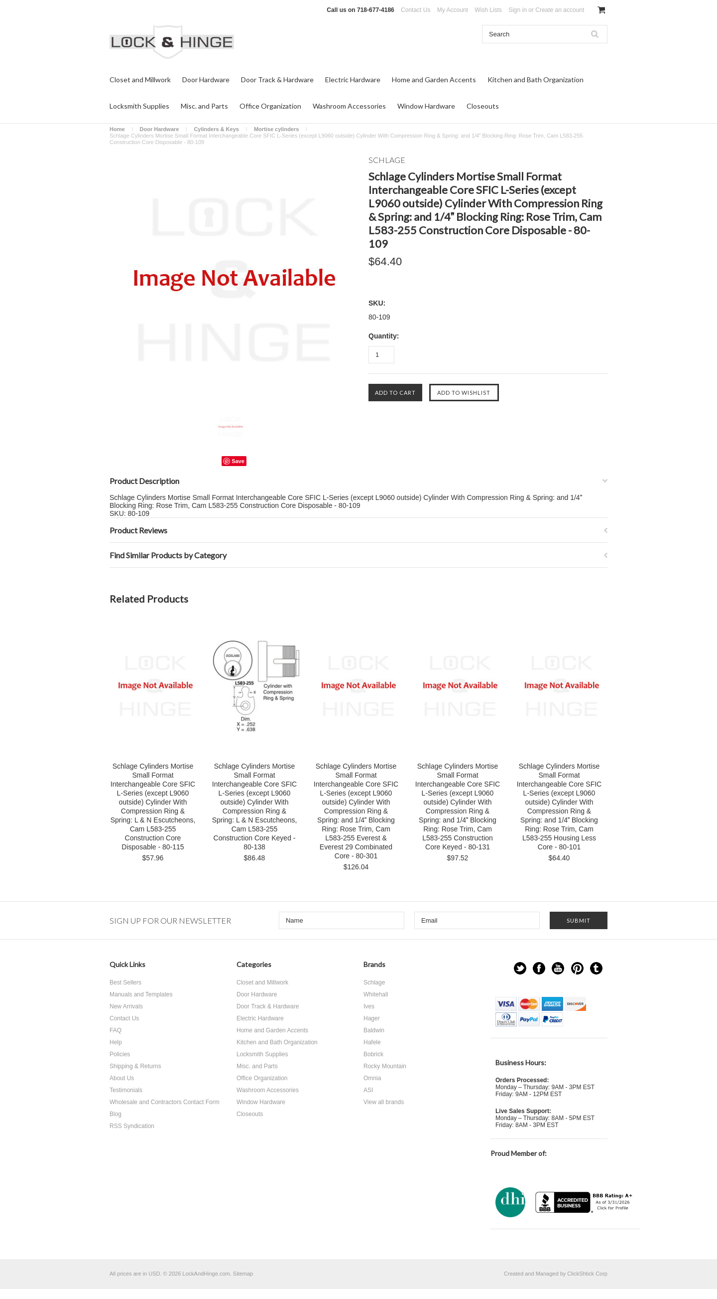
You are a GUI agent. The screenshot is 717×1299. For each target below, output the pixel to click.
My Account (452, 9)
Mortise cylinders (276, 129)
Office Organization (270, 106)
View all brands (383, 1102)
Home (117, 129)
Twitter (520, 968)
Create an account (559, 9)
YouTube (558, 968)
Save (238, 461)
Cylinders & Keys (216, 129)
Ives (368, 1006)
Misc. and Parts (204, 106)
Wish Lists (488, 9)
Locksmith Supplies (139, 106)
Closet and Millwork (140, 79)
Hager (371, 1018)
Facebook (539, 968)
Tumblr (596, 968)
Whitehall (375, 994)
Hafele (372, 1042)
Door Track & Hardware (277, 79)
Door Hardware (206, 79)
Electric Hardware (352, 79)
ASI (368, 1090)
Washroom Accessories (349, 106)
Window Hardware (426, 106)
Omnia (372, 1078)
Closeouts (483, 106)
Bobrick (373, 1054)
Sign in (517, 9)
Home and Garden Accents (434, 79)
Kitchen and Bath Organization (535, 79)
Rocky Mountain (384, 1066)
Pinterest (577, 968)
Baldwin (373, 1030)
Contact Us (415, 9)
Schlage (374, 982)
